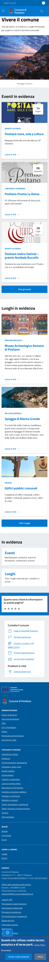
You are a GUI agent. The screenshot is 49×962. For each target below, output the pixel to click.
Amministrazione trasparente (14, 916)
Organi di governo (9, 714)
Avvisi (4, 839)
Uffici (4, 723)
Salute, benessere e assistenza (15, 804)
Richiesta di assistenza (11, 912)
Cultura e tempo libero (11, 783)
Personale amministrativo (13, 735)
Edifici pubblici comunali (21, 488)
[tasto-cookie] (7, 934)
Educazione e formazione (12, 787)
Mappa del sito (8, 920)
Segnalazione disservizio (12, 908)
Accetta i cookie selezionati (18, 958)
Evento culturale (13, 128)
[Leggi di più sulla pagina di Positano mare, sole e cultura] (12, 154)
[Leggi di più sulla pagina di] (12, 379)
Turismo (5, 812)
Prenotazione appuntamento (14, 903)
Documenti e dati (9, 739)
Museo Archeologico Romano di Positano (24, 347)
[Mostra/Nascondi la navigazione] (3, 11)
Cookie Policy (39, 946)
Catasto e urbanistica (11, 779)
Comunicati (6, 835)
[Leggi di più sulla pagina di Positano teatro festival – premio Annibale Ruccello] (12, 278)
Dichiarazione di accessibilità (14, 937)
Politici (4, 731)
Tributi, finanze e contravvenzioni (16, 808)
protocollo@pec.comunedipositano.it (17, 893)
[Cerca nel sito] (42, 11)
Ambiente (6, 758)
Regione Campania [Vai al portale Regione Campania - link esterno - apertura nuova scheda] (10, 3)
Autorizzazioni (8, 775)
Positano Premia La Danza (22, 194)
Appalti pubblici (8, 771)
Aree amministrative (10, 719)
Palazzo (8, 482)
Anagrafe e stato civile (11, 766)
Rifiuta (40, 958)
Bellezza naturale (13, 413)
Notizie (5, 831)
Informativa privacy (10, 924)
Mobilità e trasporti (10, 800)
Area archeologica (13, 340)
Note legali (6, 928)
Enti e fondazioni (9, 727)
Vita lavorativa (8, 816)
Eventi (4, 858)
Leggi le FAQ (7, 899)
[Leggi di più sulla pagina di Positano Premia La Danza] (12, 214)
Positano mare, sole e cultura (24, 134)
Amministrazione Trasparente (14, 762)
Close (46, 937)
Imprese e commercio (11, 796)
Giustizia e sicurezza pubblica (14, 791)
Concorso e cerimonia (15, 188)
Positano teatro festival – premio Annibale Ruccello (22, 255)
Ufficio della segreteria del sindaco (16, 884)
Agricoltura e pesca (10, 754)
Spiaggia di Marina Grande (22, 419)
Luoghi (4, 854)
